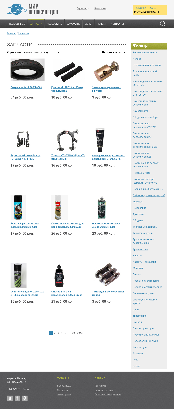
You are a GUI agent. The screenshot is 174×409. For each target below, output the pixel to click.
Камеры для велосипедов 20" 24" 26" (147, 83)
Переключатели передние (147, 287)
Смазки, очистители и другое (145, 301)
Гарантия (82, 8)
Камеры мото (140, 111)
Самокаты (73, 23)
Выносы (137, 322)
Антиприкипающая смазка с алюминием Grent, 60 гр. (108, 157)
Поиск (163, 24)
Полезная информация (108, 394)
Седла (136, 366)
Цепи (136, 309)
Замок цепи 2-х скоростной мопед (108, 293)
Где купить (101, 385)
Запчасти (36, 23)
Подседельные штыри (145, 341)
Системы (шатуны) (143, 293)
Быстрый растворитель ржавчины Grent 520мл (25, 225)
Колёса (137, 59)
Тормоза (138, 201)
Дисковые (138, 214)
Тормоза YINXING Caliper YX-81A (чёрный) (68, 157)
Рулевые (138, 353)
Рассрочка (100, 8)
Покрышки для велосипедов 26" (142, 135)
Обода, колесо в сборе (145, 117)
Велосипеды (17, 23)
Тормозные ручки (143, 233)
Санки (88, 23)
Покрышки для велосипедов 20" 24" (144, 125)
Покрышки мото (142, 172)
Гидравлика (139, 208)
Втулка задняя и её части (147, 65)
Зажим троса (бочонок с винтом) (106, 89)
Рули (135, 359)
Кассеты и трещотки (144, 261)
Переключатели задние (146, 280)
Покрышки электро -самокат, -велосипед (145, 181)
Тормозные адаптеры (145, 226)
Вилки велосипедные (145, 52)
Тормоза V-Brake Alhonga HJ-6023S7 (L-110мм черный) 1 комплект (25, 157)
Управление (139, 315)
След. (80, 333)
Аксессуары (54, 23)
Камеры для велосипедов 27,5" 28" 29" (147, 93)
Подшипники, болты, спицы (148, 189)
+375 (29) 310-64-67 (145, 8)
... (69, 333)
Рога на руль (140, 347)
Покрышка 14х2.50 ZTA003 (26, 87)
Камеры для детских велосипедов (144, 103)
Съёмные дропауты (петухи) (149, 195)
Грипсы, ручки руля (143, 328)
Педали (137, 274)
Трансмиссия (140, 249)
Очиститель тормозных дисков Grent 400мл (106, 225)
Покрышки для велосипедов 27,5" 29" (145, 145)
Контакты (117, 23)
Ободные (138, 220)
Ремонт (102, 23)
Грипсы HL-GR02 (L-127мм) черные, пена (67, 89)
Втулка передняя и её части (145, 73)
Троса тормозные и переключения (143, 241)
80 (73, 333)
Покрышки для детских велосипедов (146, 165)
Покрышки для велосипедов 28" (142, 155)
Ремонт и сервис (104, 390)
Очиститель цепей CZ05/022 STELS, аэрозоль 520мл (27, 293)
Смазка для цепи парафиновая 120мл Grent (66, 293)
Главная (11, 33)
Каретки (137, 255)
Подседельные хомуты (146, 334)
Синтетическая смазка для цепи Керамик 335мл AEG (67, 225)
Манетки (138, 268)
